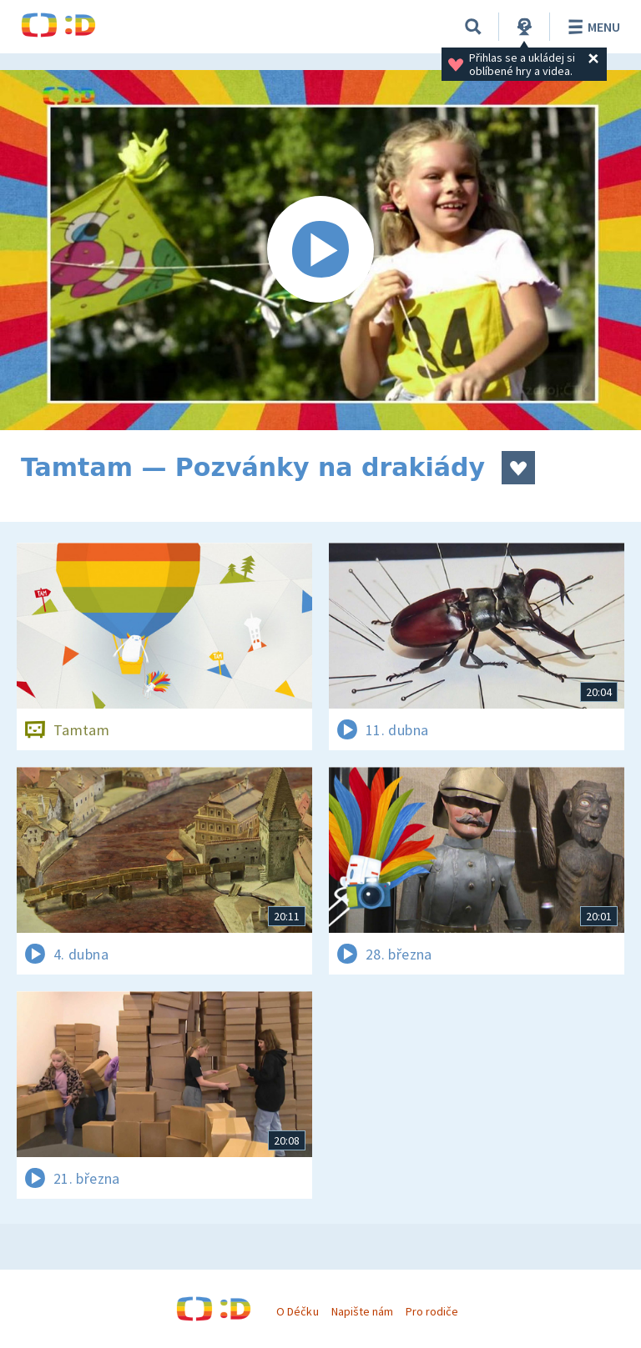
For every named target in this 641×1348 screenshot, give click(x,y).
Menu (591, 26)
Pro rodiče (432, 1311)
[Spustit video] (320, 250)
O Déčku (297, 1311)
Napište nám (362, 1311)
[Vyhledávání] (473, 26)
